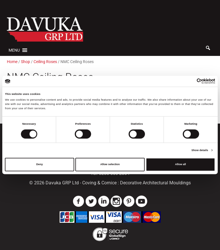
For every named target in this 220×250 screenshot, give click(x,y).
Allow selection (110, 164)
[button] (14, 50)
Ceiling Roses (45, 61)
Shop (25, 61)
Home (12, 61)
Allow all (180, 164)
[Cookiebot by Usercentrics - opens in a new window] (190, 81)
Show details (199, 150)
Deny (39, 164)
